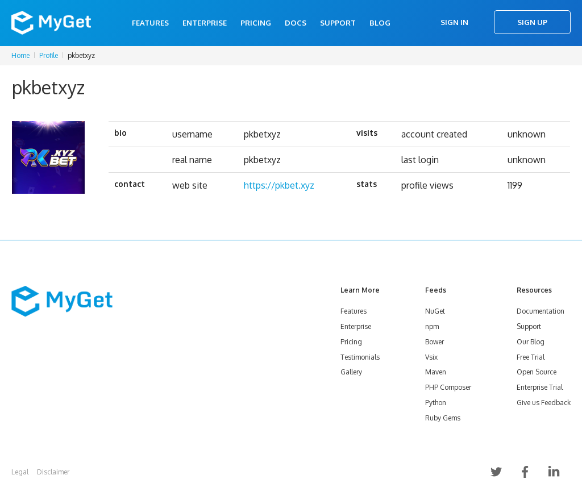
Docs (295, 22)
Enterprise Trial (540, 387)
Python (435, 402)
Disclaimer (53, 472)
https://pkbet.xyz (279, 185)
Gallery (351, 372)
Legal (19, 472)
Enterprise (204, 22)
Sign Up (532, 22)
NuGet (435, 311)
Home (20, 55)
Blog (379, 22)
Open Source (536, 372)
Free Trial (530, 357)
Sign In (454, 22)
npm (432, 326)
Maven (435, 372)
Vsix (431, 357)
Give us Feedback (544, 402)
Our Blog (530, 342)
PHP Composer (448, 387)
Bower (434, 342)
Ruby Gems (442, 418)
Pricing (255, 22)
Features (150, 22)
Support (338, 22)
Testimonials (360, 357)
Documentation (540, 311)
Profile (48, 55)
